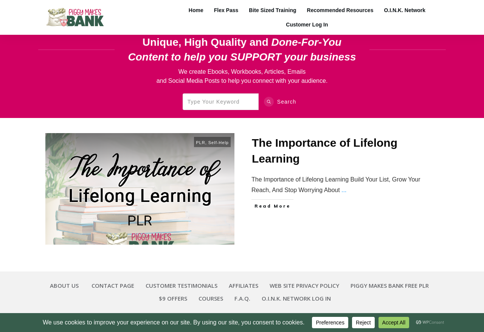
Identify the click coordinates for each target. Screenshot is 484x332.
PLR (200, 142)
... (343, 190)
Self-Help (218, 142)
